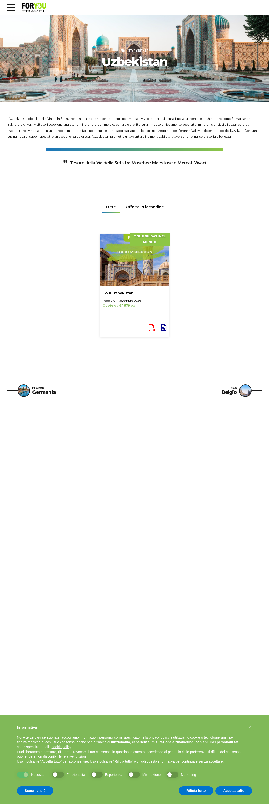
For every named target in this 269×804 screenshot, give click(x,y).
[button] (250, 727)
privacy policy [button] (159, 737)
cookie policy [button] (61, 747)
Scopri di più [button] (35, 790)
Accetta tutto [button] (233, 790)
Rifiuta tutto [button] (196, 790)
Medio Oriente (137, 50)
